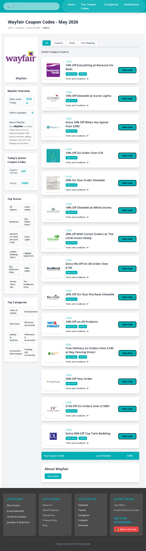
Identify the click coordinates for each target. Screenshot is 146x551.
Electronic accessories (29, 324)
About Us (47, 505)
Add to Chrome (126, 529)
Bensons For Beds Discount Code (14, 238)
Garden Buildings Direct (14, 254)
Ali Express (13, 208)
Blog (45, 525)
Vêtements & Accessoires (29, 337)
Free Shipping (88, 43)
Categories (111, 4)
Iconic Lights (27, 238)
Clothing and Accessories (29, 352)
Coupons (58, 43)
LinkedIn (83, 520)
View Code (127, 70)
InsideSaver (131, 4)
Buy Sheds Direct (27, 222)
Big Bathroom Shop (14, 269)
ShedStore (14, 221)
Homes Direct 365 (13, 284)
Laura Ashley (27, 208)
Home (71, 4)
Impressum (49, 515)
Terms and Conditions (77, 78)
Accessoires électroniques (15, 352)
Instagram (83, 515)
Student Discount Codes (126, 510)
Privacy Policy (50, 520)
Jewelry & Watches (14, 337)
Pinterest (83, 525)
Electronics (15, 323)
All (46, 43)
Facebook (83, 505)
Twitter (82, 510)
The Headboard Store (28, 284)
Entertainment (29, 311)
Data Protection (51, 510)
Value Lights (27, 269)
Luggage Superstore (28, 254)
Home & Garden (33, 28)
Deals (72, 43)
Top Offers (119, 505)
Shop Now (128, 353)
